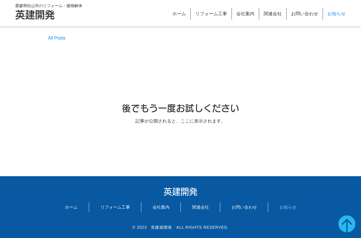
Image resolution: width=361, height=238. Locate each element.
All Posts (56, 38)
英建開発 (35, 15)
